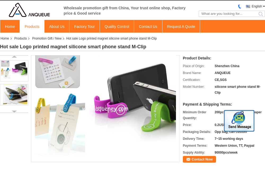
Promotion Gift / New (46, 38)
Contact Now (202, 159)
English (257, 6)
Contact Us (148, 26)
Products (32, 26)
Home (10, 26)
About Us (57, 26)
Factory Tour (84, 26)
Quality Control (117, 26)
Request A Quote (181, 26)
